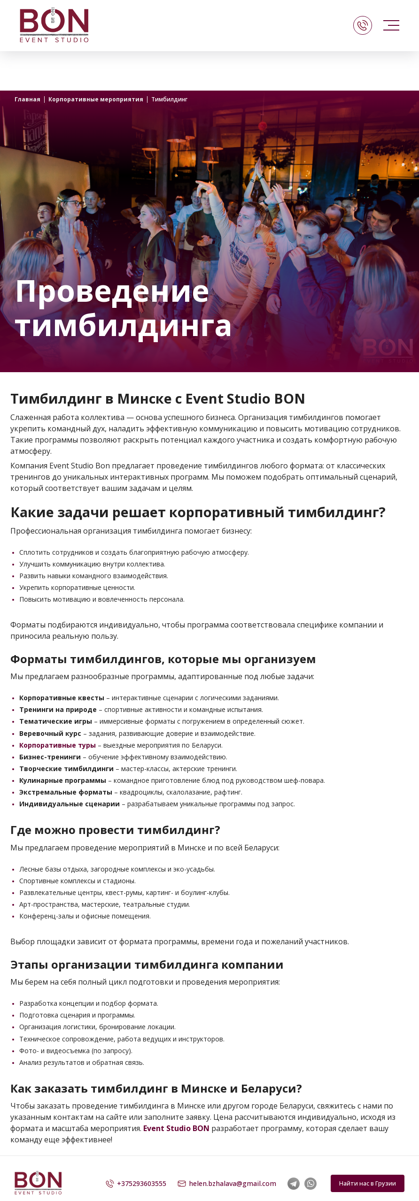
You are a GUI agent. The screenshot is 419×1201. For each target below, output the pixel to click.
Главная (27, 99)
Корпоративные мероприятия (95, 99)
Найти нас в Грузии (367, 1183)
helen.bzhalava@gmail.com (227, 1183)
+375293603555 (136, 1183)
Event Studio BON (176, 1128)
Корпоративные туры (57, 745)
